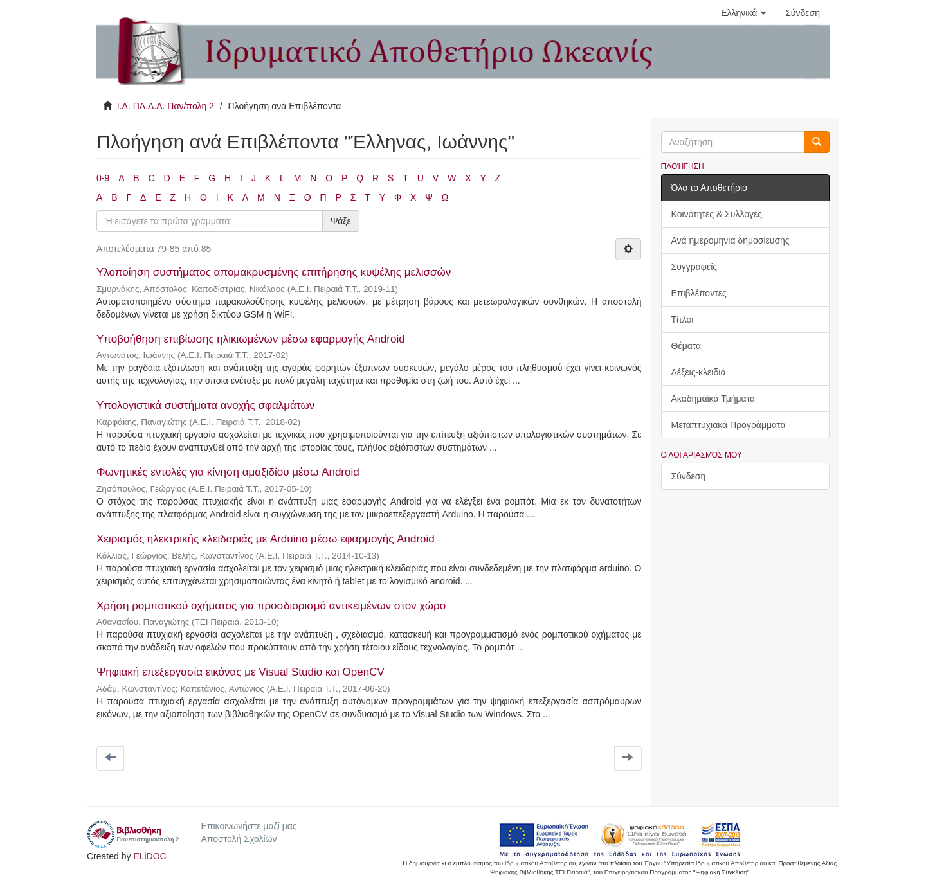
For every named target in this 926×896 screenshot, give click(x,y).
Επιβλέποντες (699, 293)
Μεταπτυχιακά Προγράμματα (728, 425)
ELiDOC (149, 856)
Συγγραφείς (694, 267)
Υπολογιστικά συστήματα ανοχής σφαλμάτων (205, 405)
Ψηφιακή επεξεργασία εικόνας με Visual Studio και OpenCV (240, 672)
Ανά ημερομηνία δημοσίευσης (730, 240)
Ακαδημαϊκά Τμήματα (713, 398)
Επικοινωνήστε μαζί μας (248, 826)
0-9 (102, 178)
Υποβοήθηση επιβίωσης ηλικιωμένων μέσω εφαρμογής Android (250, 339)
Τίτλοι (682, 319)
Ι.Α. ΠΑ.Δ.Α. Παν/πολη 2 (165, 106)
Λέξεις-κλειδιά (698, 372)
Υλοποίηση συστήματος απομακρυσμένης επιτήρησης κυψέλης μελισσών (273, 272)
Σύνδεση (688, 476)
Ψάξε (341, 221)
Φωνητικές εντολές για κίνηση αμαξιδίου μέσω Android (227, 472)
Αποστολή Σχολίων (239, 839)
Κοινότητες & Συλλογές (716, 214)
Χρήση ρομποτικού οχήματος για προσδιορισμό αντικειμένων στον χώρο (271, 606)
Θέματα (686, 346)
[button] (743, 13)
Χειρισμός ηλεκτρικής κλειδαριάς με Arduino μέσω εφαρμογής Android (265, 539)
